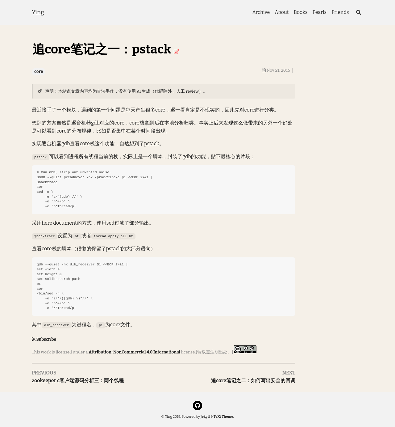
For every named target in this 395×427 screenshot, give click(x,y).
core (38, 71)
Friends (340, 12)
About (282, 12)
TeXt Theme (223, 417)
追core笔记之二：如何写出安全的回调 (253, 380)
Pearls (319, 12)
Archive (261, 12)
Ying (38, 12)
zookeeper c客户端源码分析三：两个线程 (78, 380)
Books (301, 12)
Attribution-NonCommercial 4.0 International (134, 351)
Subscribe (46, 339)
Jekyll (205, 417)
